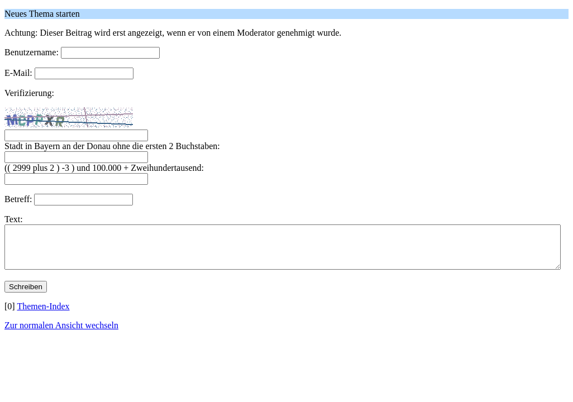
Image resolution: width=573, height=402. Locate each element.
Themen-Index (43, 314)
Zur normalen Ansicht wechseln (61, 333)
